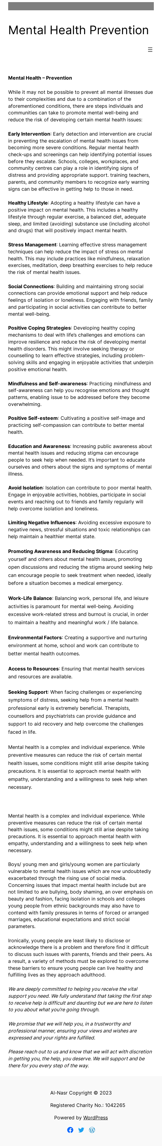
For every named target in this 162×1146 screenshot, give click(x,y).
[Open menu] (150, 49)
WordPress (95, 1118)
